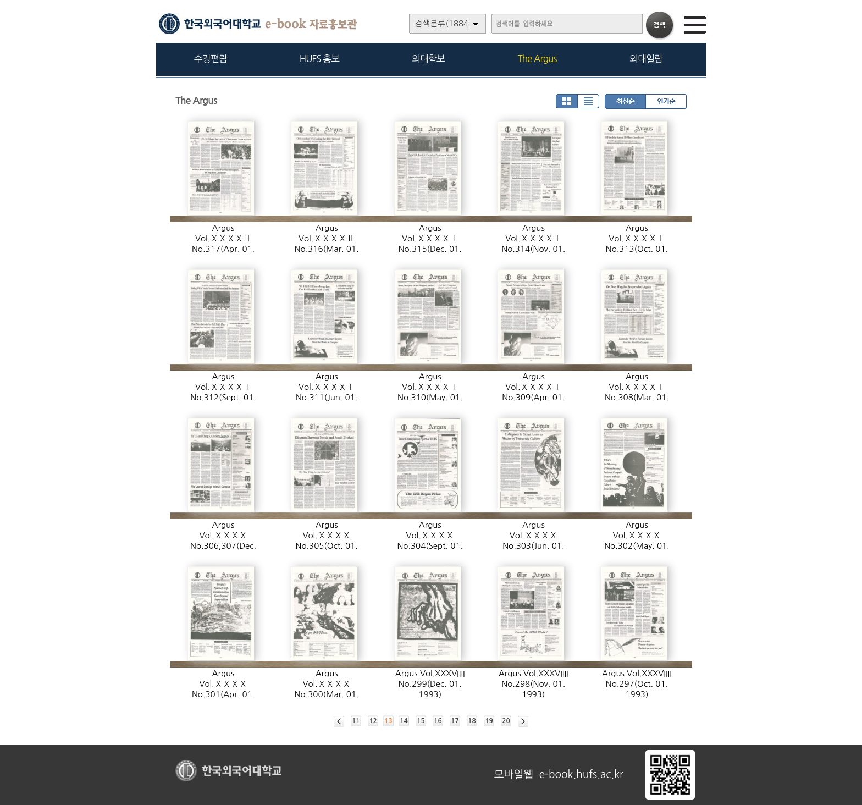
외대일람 (645, 58)
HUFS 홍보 (319, 58)
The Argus (537, 58)
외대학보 (428, 58)
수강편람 (210, 58)
